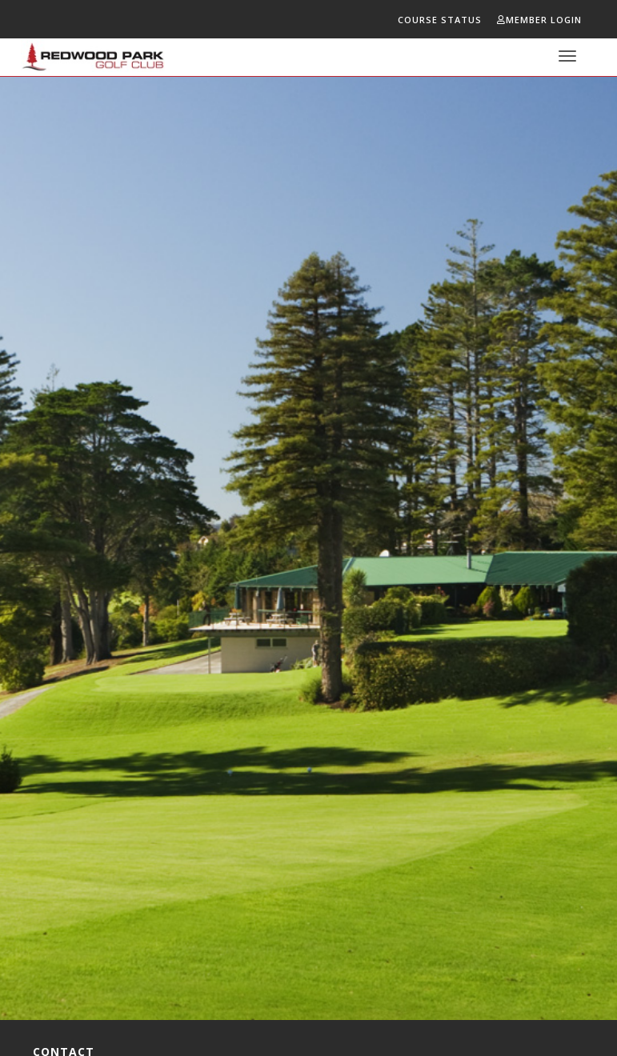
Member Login (539, 20)
